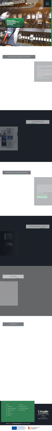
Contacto (9, 415)
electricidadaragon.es (17, 423)
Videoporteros (10, 406)
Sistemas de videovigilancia (12, 408)
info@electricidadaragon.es (44, 418)
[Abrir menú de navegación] (47, 3)
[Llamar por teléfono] (31, 3)
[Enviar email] (26, 3)
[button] (39, 41)
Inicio (8, 404)
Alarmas (9, 411)
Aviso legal (21, 404)
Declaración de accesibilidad (23, 408)
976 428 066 (44, 417)
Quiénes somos (10, 413)
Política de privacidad (22, 406)
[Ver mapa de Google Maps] (35, 3)
